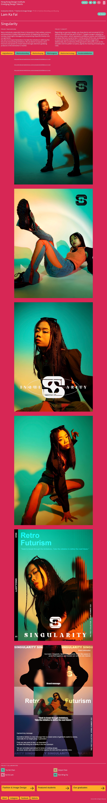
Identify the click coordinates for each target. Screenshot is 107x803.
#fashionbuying (37, 53)
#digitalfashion (7, 53)
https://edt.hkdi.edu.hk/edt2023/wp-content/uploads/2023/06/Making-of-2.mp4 (32, 64)
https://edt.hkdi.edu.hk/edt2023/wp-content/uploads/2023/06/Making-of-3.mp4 (32, 70)
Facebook (24, 798)
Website (35, 798)
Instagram (14, 798)
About (4, 798)
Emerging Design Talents (12, 4)
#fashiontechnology (67, 53)
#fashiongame (52, 53)
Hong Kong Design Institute (13, 1)
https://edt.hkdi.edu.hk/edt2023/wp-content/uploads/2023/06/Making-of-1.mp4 (32, 59)
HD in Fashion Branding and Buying (46, 11)
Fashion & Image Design (24, 11)
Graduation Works (7, 11)
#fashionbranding (22, 53)
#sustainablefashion (85, 53)
